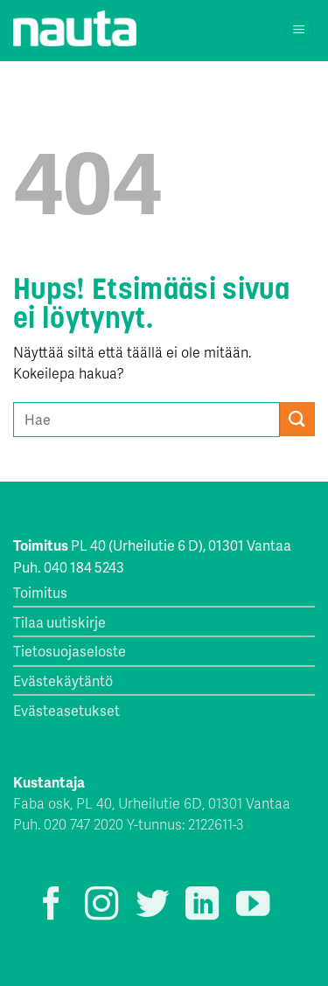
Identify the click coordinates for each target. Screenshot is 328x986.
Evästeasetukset (66, 710)
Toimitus (40, 592)
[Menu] (299, 31)
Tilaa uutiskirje (59, 622)
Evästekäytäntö (63, 680)
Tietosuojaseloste (69, 651)
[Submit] (297, 419)
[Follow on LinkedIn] (202, 906)
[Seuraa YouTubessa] (252, 906)
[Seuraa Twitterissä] (152, 906)
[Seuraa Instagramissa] (101, 906)
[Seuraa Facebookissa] (51, 906)
